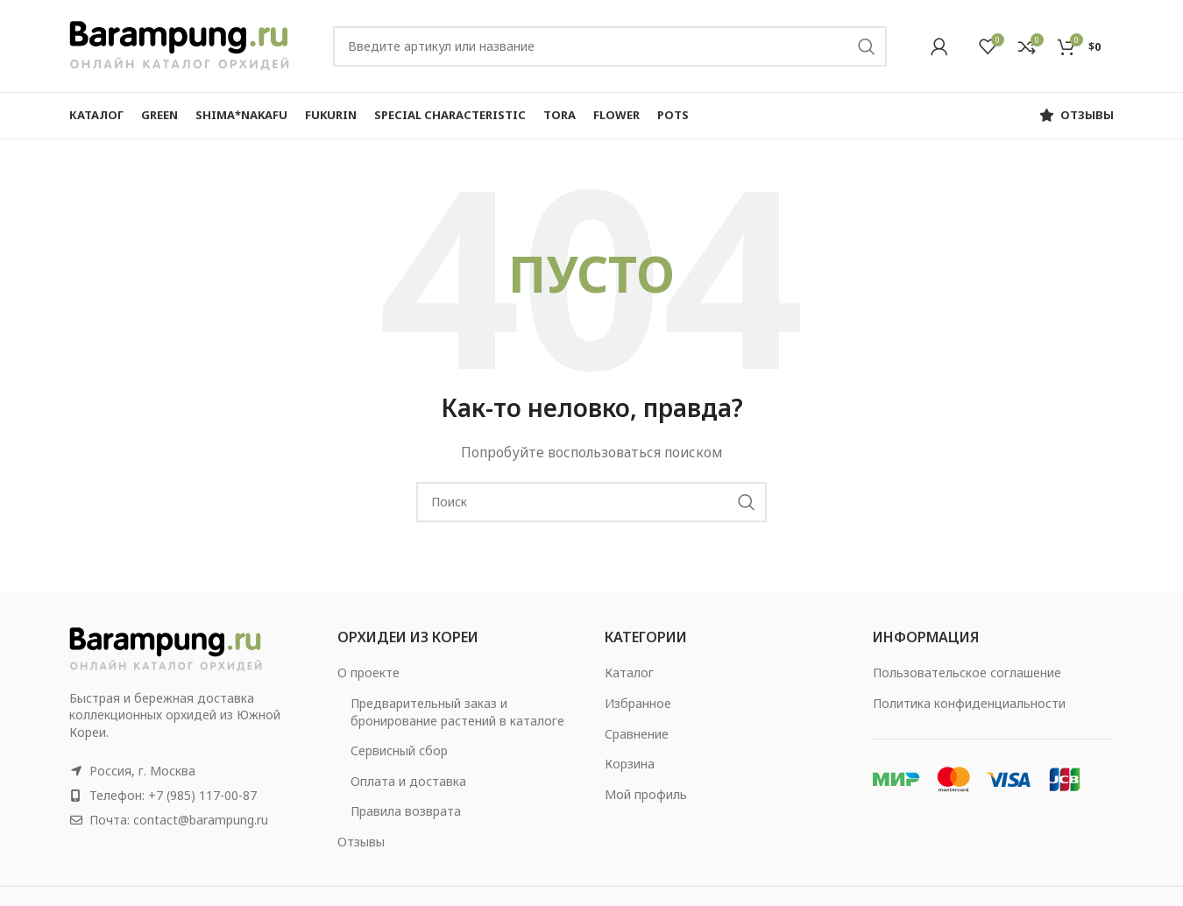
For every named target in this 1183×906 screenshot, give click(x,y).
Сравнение (637, 734)
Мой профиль (646, 794)
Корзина (630, 763)
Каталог (629, 672)
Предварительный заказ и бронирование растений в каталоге (457, 712)
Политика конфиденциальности (969, 703)
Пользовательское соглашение (967, 672)
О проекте (368, 672)
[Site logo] (179, 44)
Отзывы (361, 841)
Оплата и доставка (408, 781)
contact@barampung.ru (200, 819)
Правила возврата (406, 811)
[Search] (610, 46)
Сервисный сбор (399, 750)
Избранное (638, 703)
